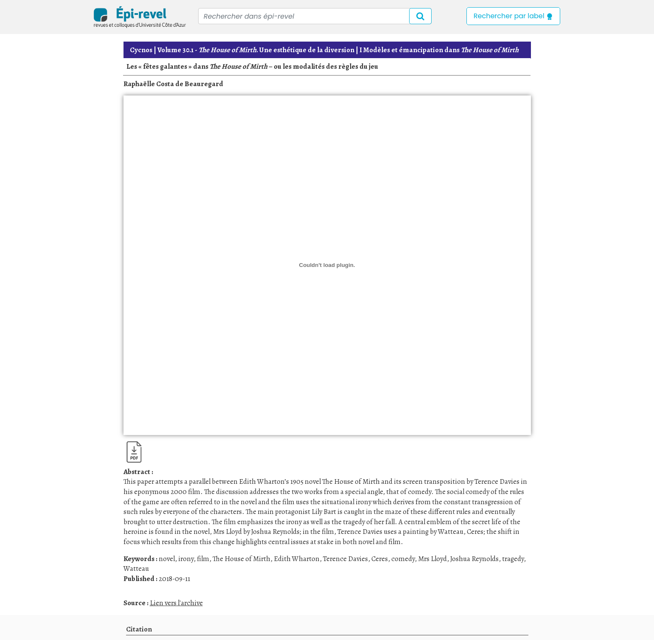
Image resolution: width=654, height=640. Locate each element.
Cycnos (141, 50)
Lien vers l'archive (176, 603)
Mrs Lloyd (432, 559)
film (203, 559)
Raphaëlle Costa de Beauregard (173, 84)
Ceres (379, 559)
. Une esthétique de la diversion (255, 50)
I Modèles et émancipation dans (439, 50)
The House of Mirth (241, 559)
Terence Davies (345, 559)
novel (167, 559)
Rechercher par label (513, 16)
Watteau (136, 568)
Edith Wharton (297, 559)
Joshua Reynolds (474, 559)
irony (186, 559)
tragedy (513, 559)
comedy (403, 559)
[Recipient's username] (315, 16)
